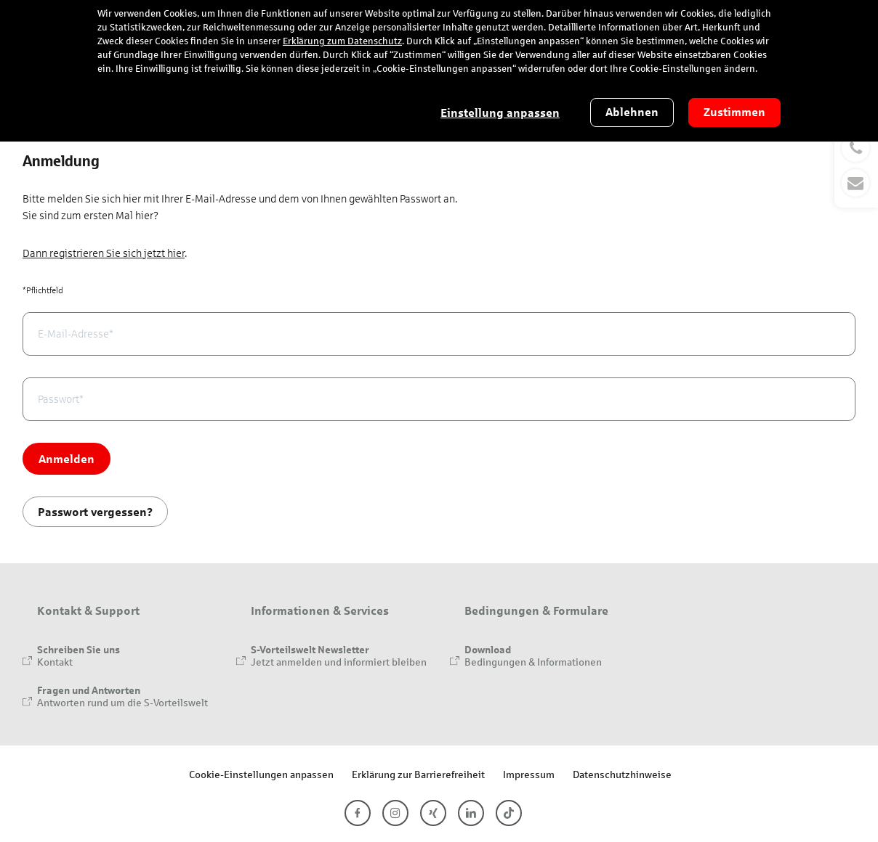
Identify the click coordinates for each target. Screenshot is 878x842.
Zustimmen (734, 112)
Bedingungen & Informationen (533, 661)
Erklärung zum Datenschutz (342, 41)
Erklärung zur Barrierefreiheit (418, 774)
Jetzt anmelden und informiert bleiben (339, 661)
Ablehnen (631, 112)
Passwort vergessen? (95, 511)
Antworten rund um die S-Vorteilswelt (122, 702)
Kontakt (55, 661)
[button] (856, 165)
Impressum (529, 774)
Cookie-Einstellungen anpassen (261, 774)
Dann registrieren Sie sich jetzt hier (104, 253)
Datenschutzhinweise (622, 774)
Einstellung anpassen (500, 113)
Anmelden (66, 458)
